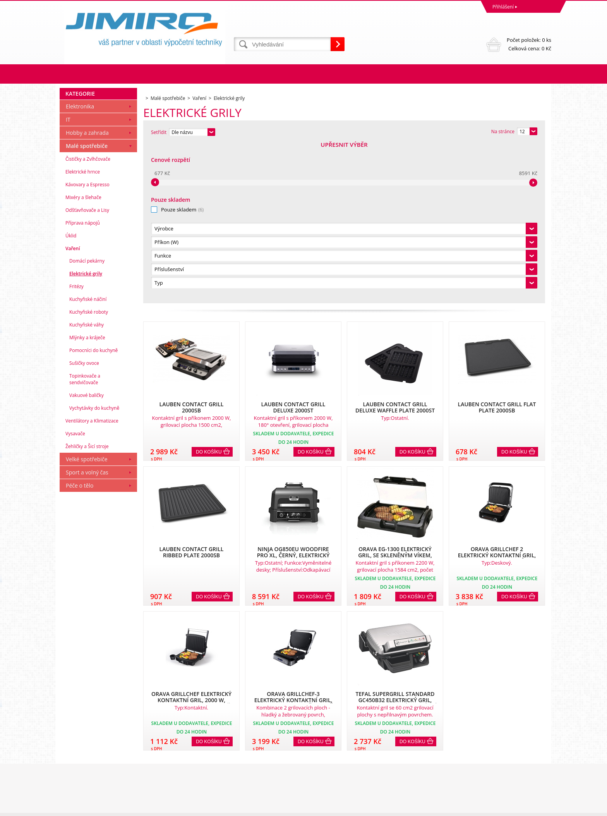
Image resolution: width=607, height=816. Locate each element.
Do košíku (209, 292)
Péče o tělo (79, 645)
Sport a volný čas (87, 632)
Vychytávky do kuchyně (94, 567)
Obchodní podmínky (84, 743)
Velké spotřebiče (87, 618)
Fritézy (76, 446)
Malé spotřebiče (87, 305)
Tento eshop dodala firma (492, 808)
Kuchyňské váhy (86, 484)
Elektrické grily (85, 433)
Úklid (70, 395)
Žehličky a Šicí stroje (86, 606)
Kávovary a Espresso (87, 344)
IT (68, 279)
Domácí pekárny (87, 420)
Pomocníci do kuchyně (93, 510)
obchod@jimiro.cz (324, 778)
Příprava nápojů (82, 382)
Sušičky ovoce (84, 522)
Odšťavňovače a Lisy (87, 369)
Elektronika (80, 266)
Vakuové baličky (86, 554)
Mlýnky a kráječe (87, 497)
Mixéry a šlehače (83, 357)
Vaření (72, 408)
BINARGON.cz (536, 808)
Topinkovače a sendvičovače (84, 538)
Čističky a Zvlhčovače (87, 318)
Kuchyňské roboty (88, 471)
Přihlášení (503, 6)
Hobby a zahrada (87, 292)
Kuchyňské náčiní (87, 458)
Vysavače (75, 593)
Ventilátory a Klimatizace (91, 580)
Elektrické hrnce (82, 331)
